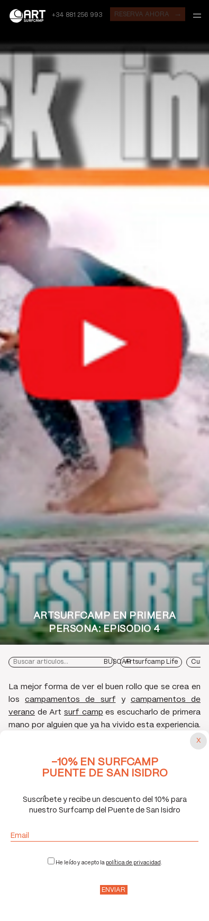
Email (104, 836)
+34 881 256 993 (77, 15)
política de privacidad (133, 862)
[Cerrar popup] (198, 741)
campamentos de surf (70, 699)
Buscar (117, 662)
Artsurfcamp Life (151, 662)
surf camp (83, 712)
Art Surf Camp (30, 15)
